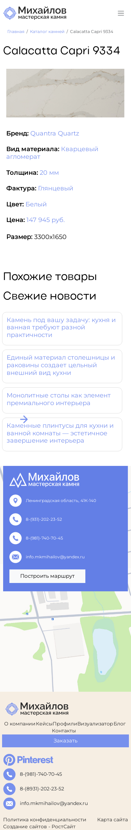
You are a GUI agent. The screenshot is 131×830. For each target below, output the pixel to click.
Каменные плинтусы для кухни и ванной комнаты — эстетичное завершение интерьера (60, 433)
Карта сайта (112, 819)
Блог (120, 723)
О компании (20, 723)
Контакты (64, 730)
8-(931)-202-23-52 (42, 519)
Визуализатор (95, 723)
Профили (65, 723)
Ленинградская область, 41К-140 (59, 500)
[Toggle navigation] (121, 13)
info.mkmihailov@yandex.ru (53, 556)
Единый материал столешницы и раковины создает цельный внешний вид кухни (61, 365)
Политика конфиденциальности (44, 819)
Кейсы (44, 723)
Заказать (65, 740)
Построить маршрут (47, 576)
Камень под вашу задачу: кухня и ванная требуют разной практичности (61, 327)
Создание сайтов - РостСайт (39, 826)
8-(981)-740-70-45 (42, 538)
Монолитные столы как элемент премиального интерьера (59, 399)
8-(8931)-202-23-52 (42, 788)
